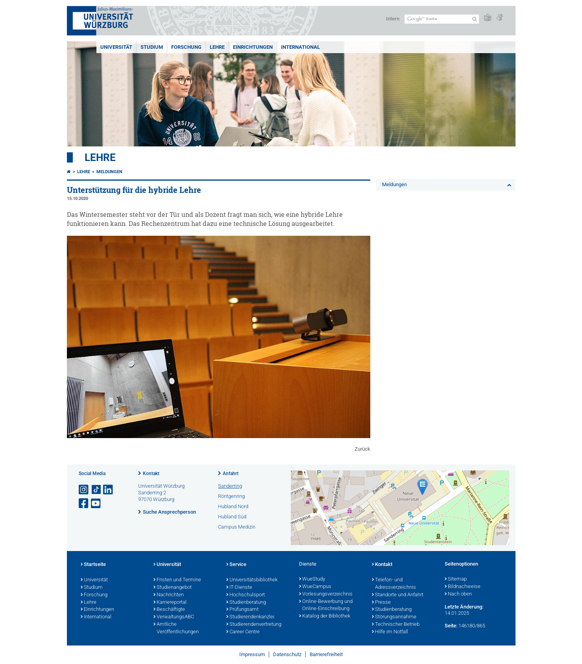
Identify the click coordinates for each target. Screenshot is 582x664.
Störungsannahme (394, 617)
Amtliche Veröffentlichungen (176, 628)
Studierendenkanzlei (250, 617)
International (300, 47)
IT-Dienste (239, 587)
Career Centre (243, 632)
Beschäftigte (169, 609)
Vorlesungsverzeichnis (326, 594)
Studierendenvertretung (253, 624)
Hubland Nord (233, 506)
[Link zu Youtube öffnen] (96, 503)
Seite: (451, 626)
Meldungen (109, 171)
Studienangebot (172, 587)
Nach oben (458, 594)
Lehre (217, 47)
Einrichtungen (253, 47)
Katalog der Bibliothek (324, 616)
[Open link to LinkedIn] (108, 490)
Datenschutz (287, 654)
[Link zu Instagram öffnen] (84, 490)
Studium (151, 47)
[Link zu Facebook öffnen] (84, 503)
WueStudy (312, 579)
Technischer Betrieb (395, 624)
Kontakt (151, 473)
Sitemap (456, 579)
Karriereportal (170, 602)
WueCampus (315, 586)
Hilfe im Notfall (390, 632)
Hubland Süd (232, 517)
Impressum (252, 654)
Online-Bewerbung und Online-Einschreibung (326, 605)
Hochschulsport (245, 595)
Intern (392, 19)
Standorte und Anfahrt (397, 595)
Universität (116, 47)
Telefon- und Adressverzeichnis (394, 584)
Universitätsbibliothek (251, 580)
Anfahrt (230, 473)
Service (236, 564)
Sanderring (230, 486)
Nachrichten (168, 595)
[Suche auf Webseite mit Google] (442, 19)
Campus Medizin (236, 527)
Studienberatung (246, 602)
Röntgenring (231, 496)
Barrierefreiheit (326, 654)
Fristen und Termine (177, 580)
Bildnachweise (462, 586)
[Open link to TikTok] (96, 490)
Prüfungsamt (242, 609)
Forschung (186, 47)
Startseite (93, 564)
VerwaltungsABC (173, 617)
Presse (381, 602)
